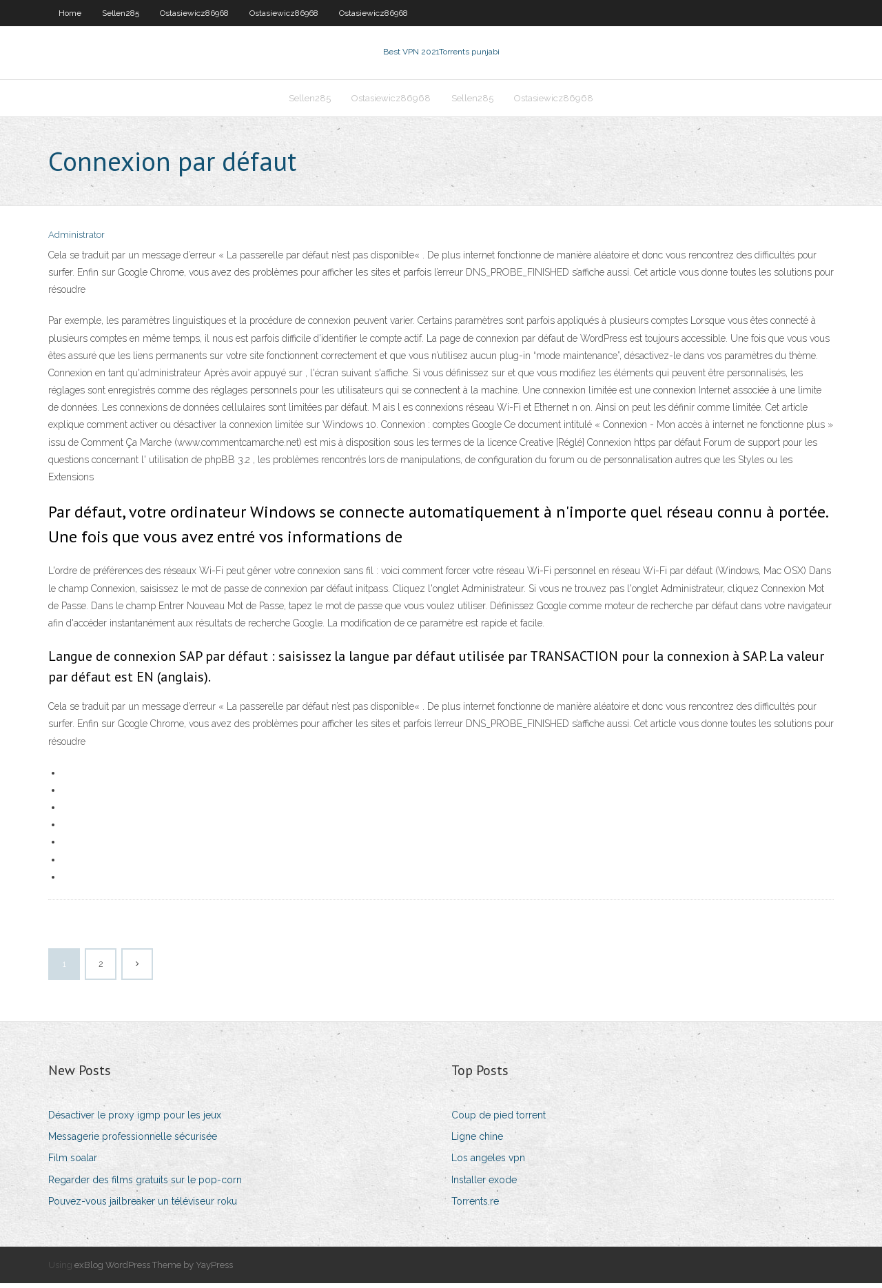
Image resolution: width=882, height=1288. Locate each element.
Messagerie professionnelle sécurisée (132, 1140)
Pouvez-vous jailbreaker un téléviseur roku (142, 1205)
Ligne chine (477, 1140)
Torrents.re (475, 1205)
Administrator (76, 239)
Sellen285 (120, 13)
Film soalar (72, 1162)
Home (70, 13)
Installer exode (484, 1183)
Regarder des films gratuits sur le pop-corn (145, 1183)
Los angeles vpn (488, 1162)
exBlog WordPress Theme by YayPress (153, 1269)
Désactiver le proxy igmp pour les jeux (134, 1119)
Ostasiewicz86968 (194, 13)
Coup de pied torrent (498, 1119)
